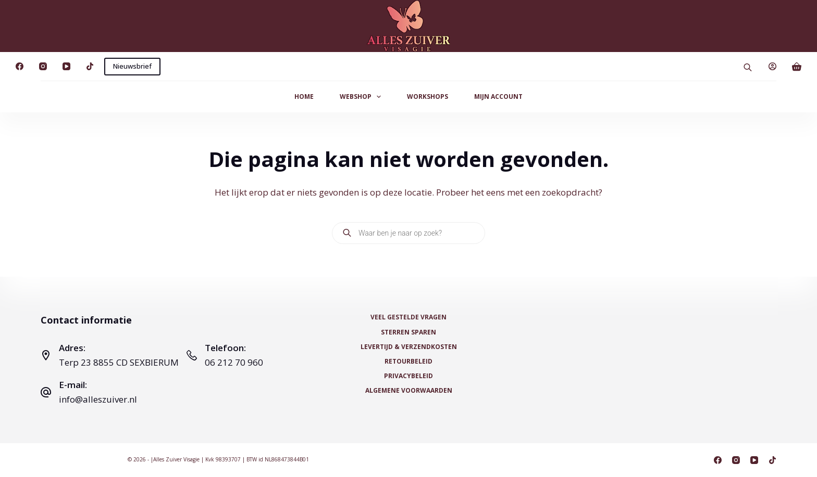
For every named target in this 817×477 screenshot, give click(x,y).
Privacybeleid (408, 376)
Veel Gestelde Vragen (408, 317)
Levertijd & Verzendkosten (409, 347)
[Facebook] (19, 66)
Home (304, 96)
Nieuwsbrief (132, 66)
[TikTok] (90, 66)
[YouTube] (66, 66)
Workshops (427, 96)
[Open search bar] (747, 66)
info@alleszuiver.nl (98, 399)
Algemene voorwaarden (408, 390)
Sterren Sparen (408, 332)
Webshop (362, 97)
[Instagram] (43, 66)
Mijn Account (498, 96)
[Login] (772, 66)
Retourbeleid (408, 361)
